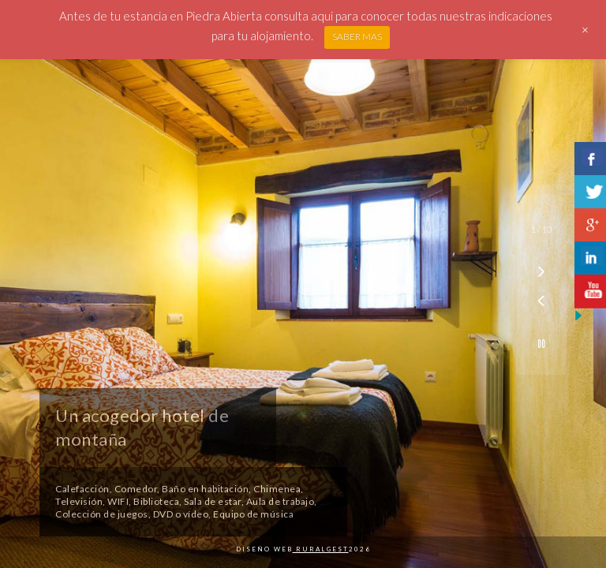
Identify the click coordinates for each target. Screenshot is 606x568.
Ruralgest (321, 549)
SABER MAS (357, 37)
